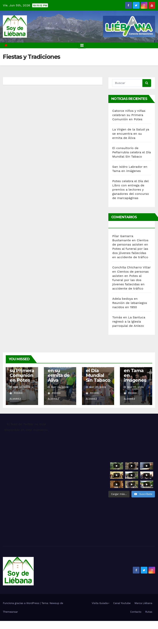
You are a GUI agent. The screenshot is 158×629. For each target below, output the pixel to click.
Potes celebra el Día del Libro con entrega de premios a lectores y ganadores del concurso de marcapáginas (130, 189)
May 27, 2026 (97, 387)
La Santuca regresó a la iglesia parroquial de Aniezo (128, 321)
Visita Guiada (100, 603)
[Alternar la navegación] (82, 45)
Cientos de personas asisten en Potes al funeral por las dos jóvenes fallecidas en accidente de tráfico (130, 248)
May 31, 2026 (21, 387)
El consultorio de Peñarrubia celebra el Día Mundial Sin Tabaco (131, 152)
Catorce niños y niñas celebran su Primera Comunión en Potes (128, 115)
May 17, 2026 (135, 387)
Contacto (135, 611)
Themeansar (10, 611)
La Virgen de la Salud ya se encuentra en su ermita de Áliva (130, 134)
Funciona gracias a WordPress (21, 603)
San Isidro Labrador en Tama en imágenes (135, 370)
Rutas (148, 611)
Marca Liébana (143, 603)
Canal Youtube (122, 603)
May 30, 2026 (60, 387)
